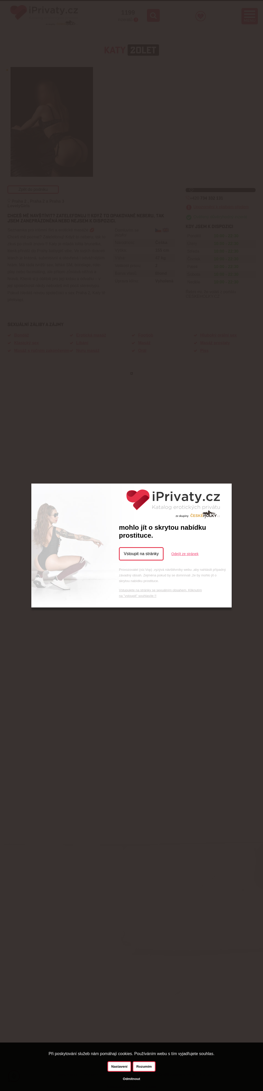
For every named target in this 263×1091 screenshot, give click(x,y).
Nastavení (119, 1066)
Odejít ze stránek (185, 554)
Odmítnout (131, 1079)
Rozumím (144, 1066)
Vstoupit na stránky (141, 554)
